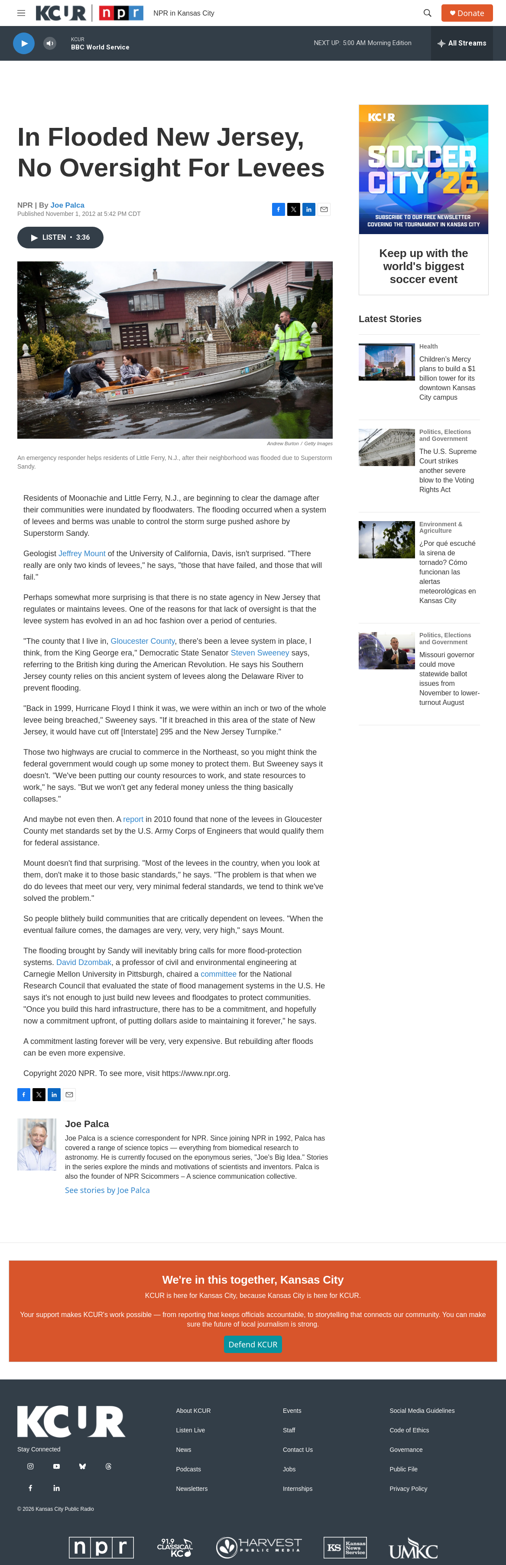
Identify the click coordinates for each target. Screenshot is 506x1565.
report (133, 819)
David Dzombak (83, 962)
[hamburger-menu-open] (21, 13)
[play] (24, 44)
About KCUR (193, 1411)
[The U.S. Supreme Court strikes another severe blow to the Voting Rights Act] (387, 447)
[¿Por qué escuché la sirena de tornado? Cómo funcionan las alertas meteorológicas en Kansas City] (387, 539)
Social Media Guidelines (421, 1411)
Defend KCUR (252, 1344)
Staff (289, 1430)
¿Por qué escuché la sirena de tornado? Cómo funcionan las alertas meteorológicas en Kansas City (447, 572)
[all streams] (462, 43)
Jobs (289, 1469)
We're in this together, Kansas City (253, 1279)
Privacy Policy (408, 1489)
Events (292, 1411)
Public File (403, 1469)
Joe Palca (67, 205)
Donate (470, 13)
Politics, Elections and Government (445, 435)
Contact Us (298, 1450)
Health (428, 346)
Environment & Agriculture (441, 528)
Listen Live (190, 1430)
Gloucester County (143, 641)
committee (219, 974)
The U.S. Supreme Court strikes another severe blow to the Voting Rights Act (448, 470)
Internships (297, 1489)
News (183, 1450)
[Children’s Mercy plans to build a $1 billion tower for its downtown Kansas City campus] (387, 362)
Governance (405, 1450)
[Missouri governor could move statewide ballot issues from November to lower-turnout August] (387, 650)
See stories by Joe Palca (107, 1190)
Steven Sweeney (260, 653)
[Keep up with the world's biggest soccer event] (423, 169)
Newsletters (192, 1489)
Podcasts (188, 1469)
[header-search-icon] (427, 13)
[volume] (49, 43)
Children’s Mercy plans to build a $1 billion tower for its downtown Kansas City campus (447, 378)
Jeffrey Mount (82, 553)
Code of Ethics (409, 1430)
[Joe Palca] (36, 1144)
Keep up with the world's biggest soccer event (424, 266)
